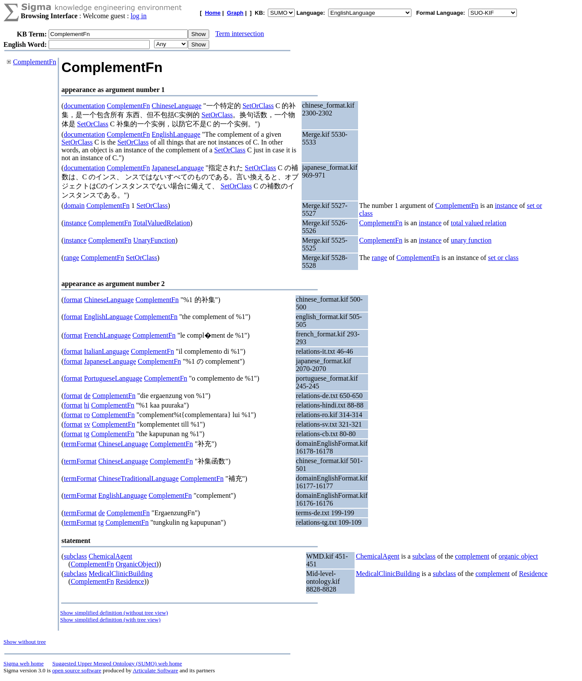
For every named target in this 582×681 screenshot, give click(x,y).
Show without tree (24, 641)
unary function (471, 240)
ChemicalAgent (110, 556)
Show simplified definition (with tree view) (110, 619)
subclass (75, 556)
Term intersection (239, 33)
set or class (503, 257)
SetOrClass (258, 105)
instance (506, 205)
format (73, 299)
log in (139, 16)
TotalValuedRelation (161, 223)
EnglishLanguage (176, 134)
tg (86, 434)
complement (472, 556)
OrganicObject (135, 564)
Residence (129, 581)
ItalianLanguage (106, 351)
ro (87, 414)
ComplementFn (34, 62)
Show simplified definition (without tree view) (114, 612)
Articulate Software (155, 670)
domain (74, 205)
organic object (518, 556)
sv (87, 424)
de (87, 395)
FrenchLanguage (107, 335)
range (71, 257)
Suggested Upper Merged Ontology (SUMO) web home (117, 663)
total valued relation (478, 223)
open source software (76, 670)
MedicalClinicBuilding (121, 573)
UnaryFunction (154, 240)
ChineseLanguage (177, 105)
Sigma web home (23, 663)
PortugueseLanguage (113, 378)
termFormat (80, 443)
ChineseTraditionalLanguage (138, 478)
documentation (84, 105)
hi (86, 405)
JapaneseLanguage (178, 167)
